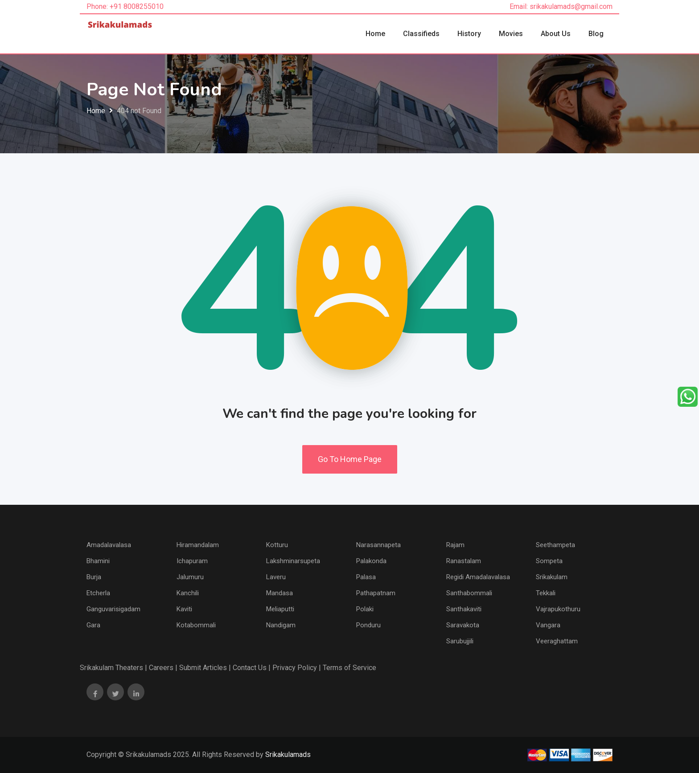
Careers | (163, 667)
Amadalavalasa (108, 545)
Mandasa (279, 593)
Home (375, 33)
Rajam (455, 545)
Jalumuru (190, 577)
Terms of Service (349, 667)
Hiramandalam (198, 545)
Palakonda (371, 561)
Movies (511, 33)
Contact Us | (252, 667)
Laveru (276, 577)
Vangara (548, 625)
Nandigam (281, 625)
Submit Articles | (205, 667)
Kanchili (188, 593)
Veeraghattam (557, 641)
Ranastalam (463, 561)
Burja (93, 577)
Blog (596, 33)
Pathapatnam (375, 593)
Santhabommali (469, 593)
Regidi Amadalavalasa (478, 577)
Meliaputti (280, 609)
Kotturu (277, 545)
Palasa (366, 577)
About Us (556, 33)
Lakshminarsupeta (293, 561)
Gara (93, 625)
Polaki (365, 609)
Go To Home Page (350, 459)
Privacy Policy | (296, 667)
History (469, 33)
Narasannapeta (378, 545)
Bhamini (98, 561)
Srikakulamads (288, 754)
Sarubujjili (459, 641)
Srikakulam (551, 577)
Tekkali (545, 593)
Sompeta (549, 561)
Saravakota (462, 625)
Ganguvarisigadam (113, 609)
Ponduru (368, 625)
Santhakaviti (463, 609)
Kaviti (184, 609)
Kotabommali (196, 625)
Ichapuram (192, 561)
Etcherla (98, 593)
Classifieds (421, 33)
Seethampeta (555, 545)
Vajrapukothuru (558, 609)
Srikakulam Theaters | (113, 667)
